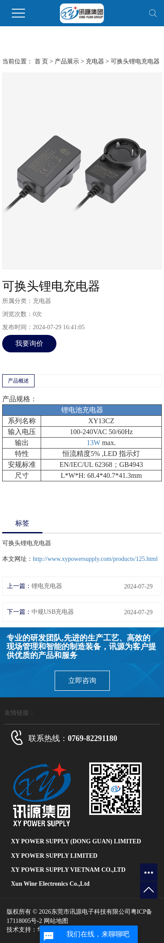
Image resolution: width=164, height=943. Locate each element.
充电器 (95, 61)
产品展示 (67, 61)
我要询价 (29, 343)
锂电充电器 (46, 586)
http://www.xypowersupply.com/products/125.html (95, 559)
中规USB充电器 (52, 612)
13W (93, 442)
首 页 (42, 61)
